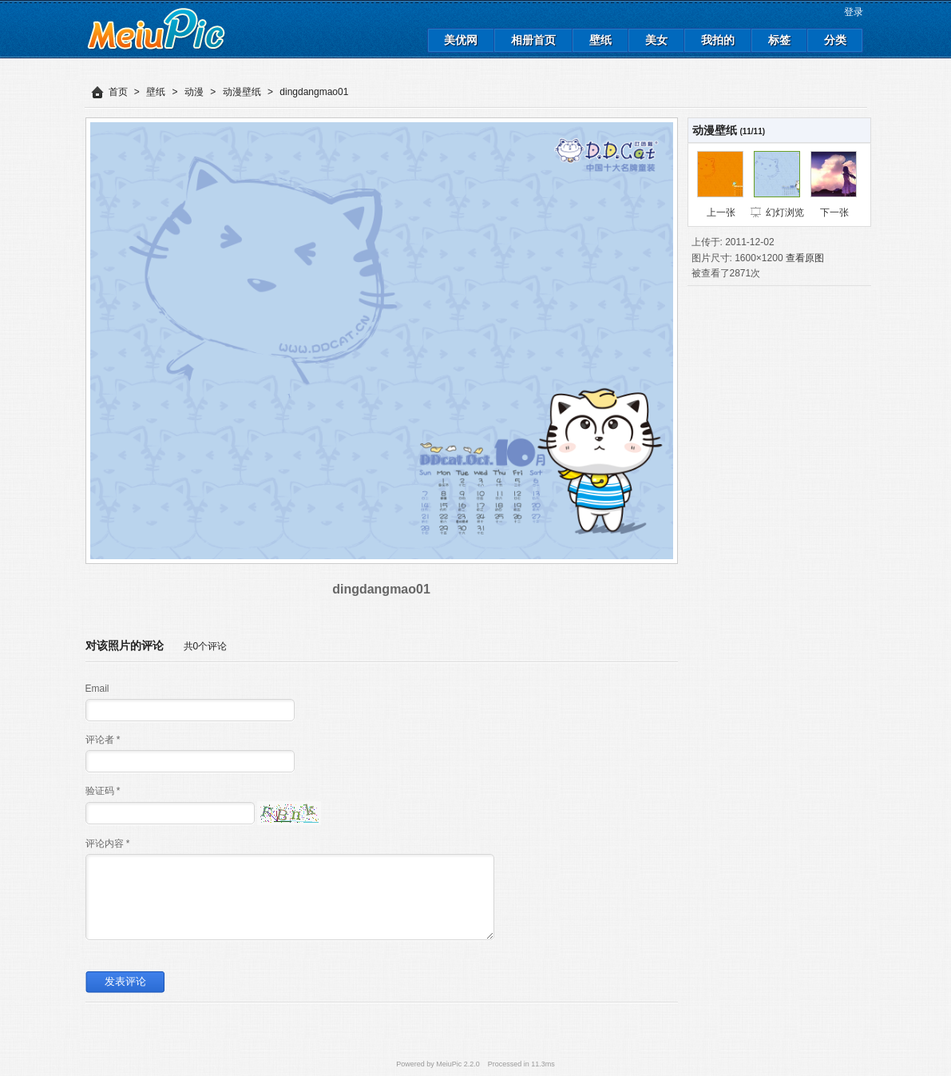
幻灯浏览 (785, 212)
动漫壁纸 (242, 91)
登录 (853, 12)
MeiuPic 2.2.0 (458, 1064)
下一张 (834, 212)
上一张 (721, 212)
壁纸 (155, 91)
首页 (118, 91)
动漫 (194, 91)
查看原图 (805, 258)
